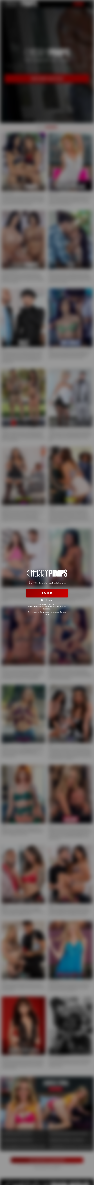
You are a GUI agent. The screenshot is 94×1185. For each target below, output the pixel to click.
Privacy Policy (51, 606)
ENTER (47, 593)
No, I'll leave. (47, 600)
